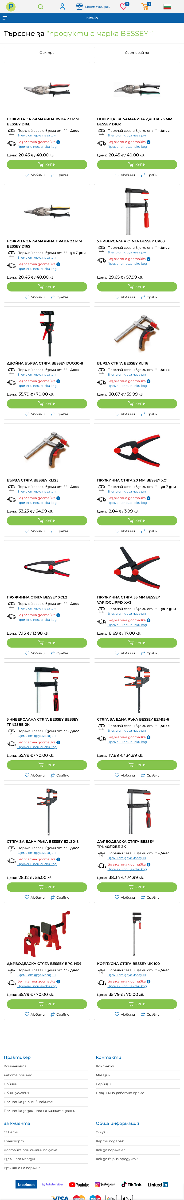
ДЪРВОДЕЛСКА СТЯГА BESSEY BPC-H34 (44, 963)
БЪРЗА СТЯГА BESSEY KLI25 (33, 480)
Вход (62, 7)
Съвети (11, 1132)
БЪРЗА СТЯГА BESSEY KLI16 (122, 363)
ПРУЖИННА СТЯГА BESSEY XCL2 (37, 597)
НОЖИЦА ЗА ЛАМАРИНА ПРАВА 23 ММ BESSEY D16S (44, 244)
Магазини (104, 1075)
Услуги (102, 1132)
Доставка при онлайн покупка (30, 1150)
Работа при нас (18, 1075)
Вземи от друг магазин (36, 135)
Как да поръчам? (110, 1150)
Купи (47, 164)
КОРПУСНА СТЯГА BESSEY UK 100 (128, 963)
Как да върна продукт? (117, 1159)
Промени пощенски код (37, 146)
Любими (34, 175)
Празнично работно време (120, 1093)
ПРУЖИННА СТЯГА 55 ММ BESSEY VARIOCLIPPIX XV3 (128, 600)
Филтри (47, 52)
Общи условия (16, 1093)
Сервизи (103, 1084)
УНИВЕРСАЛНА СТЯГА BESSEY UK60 (131, 241)
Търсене (40, 6)
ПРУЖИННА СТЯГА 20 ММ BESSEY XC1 (132, 480)
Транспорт (14, 1141)
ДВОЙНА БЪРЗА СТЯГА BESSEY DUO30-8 (45, 363)
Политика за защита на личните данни (39, 1111)
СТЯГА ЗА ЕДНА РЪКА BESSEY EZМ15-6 (133, 719)
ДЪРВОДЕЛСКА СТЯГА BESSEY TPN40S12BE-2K (125, 844)
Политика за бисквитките (28, 1102)
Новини (10, 1084)
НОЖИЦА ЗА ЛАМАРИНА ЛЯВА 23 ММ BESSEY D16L (43, 121)
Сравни (59, 175)
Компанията (15, 1066)
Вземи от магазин (20, 1159)
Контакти (105, 1066)
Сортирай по (137, 52)
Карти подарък (110, 1141)
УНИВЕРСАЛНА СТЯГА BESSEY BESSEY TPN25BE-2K (42, 722)
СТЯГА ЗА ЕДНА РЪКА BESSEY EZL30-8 (43, 841)
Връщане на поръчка (22, 1168)
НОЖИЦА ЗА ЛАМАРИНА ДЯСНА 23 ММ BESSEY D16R (134, 121)
